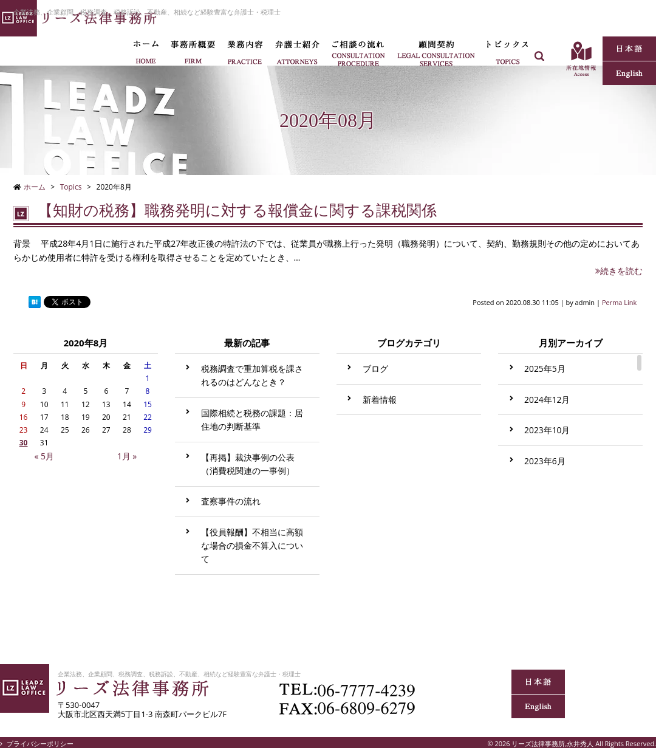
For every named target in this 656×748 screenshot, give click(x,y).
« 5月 (44, 456)
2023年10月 (547, 430)
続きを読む (619, 270)
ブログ (375, 368)
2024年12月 (547, 399)
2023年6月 (544, 461)
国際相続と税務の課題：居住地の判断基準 (252, 419)
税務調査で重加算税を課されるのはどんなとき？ (252, 375)
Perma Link (619, 302)
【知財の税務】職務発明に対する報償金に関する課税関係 (237, 210)
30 (23, 442)
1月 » (127, 456)
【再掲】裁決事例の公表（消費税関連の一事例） (248, 463)
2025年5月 (544, 368)
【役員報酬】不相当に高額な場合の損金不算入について (252, 545)
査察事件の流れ (231, 501)
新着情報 (380, 399)
